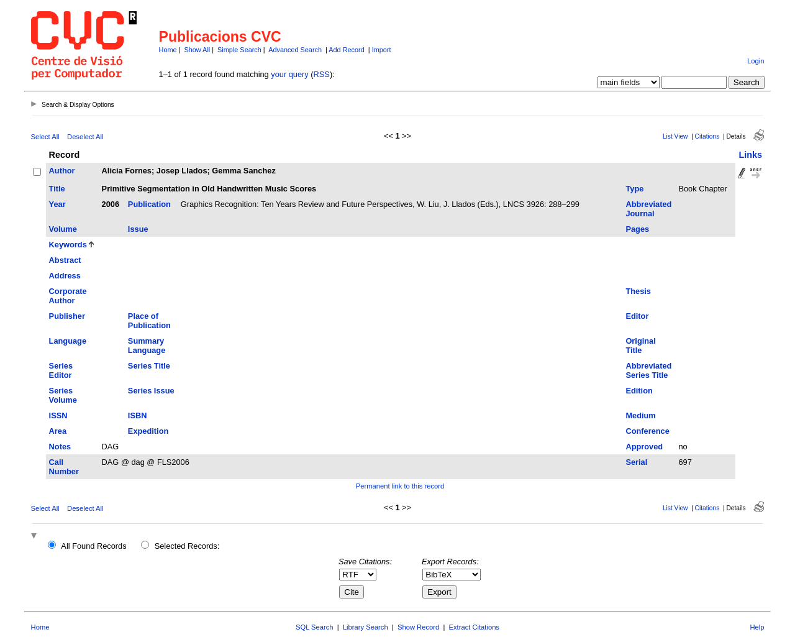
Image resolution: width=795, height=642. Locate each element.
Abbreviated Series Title (648, 370)
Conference (647, 431)
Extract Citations (474, 627)
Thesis (638, 291)
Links (750, 155)
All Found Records (93, 546)
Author (62, 170)
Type (634, 188)
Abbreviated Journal (648, 208)
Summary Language (146, 345)
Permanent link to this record (400, 486)
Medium (640, 415)
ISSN (58, 415)
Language (67, 341)
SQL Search (315, 627)
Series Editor (61, 370)
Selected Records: (187, 546)
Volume (63, 229)
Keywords (68, 244)
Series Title (149, 365)
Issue (138, 229)
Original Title (640, 345)
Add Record (346, 49)
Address (65, 275)
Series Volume (63, 395)
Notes (60, 446)
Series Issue (151, 390)
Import (381, 49)
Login (755, 61)
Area (57, 431)
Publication (149, 204)
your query (289, 74)
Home (168, 49)
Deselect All (85, 136)
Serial (636, 462)
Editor (636, 316)
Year (57, 204)
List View (675, 136)
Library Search (365, 627)
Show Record (418, 627)
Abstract (65, 260)
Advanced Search (295, 49)
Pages (637, 229)
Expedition (148, 431)
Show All (197, 49)
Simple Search (239, 49)
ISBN (137, 415)
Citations (707, 136)
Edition (638, 390)
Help (757, 627)
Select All (45, 136)
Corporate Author (68, 296)
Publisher (67, 316)
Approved (644, 446)
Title (57, 188)
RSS (322, 74)
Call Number (64, 466)
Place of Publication (149, 320)
